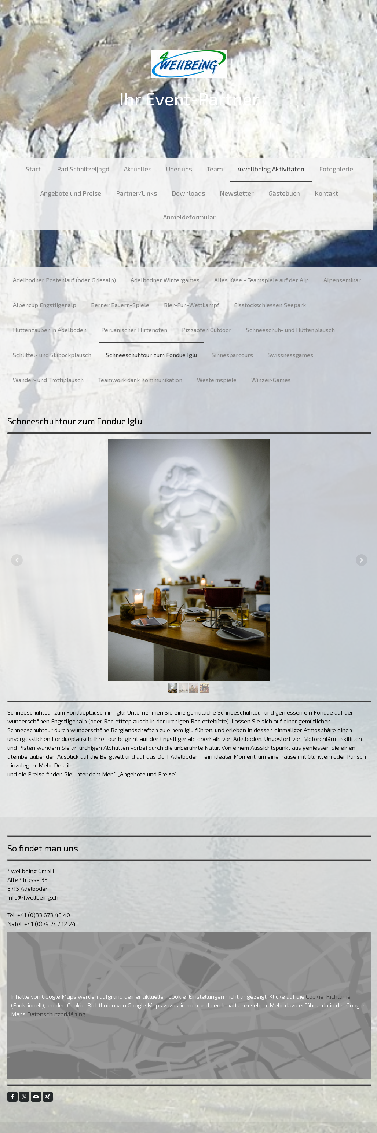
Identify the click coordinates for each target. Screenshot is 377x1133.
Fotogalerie (336, 169)
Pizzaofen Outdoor (206, 329)
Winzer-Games (271, 379)
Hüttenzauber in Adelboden (50, 329)
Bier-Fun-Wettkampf (191, 304)
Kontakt (326, 193)
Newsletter (237, 193)
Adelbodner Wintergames (165, 279)
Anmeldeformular (189, 217)
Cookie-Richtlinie (328, 996)
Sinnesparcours (232, 354)
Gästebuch (284, 193)
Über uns (179, 169)
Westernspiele (217, 379)
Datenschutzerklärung (56, 1013)
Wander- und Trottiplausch (48, 379)
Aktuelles (137, 169)
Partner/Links (136, 193)
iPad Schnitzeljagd (82, 169)
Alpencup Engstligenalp (44, 304)
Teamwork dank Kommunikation (140, 379)
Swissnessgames (290, 354)
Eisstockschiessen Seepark (270, 304)
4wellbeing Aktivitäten (271, 169)
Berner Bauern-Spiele (120, 304)
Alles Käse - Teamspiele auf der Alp (261, 279)
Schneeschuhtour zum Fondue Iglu (151, 354)
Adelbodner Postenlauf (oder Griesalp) (64, 279)
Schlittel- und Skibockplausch (52, 354)
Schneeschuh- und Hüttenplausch (290, 329)
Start (33, 169)
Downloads (188, 193)
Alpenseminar (342, 279)
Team (215, 169)
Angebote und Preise (70, 193)
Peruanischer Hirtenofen (134, 329)
